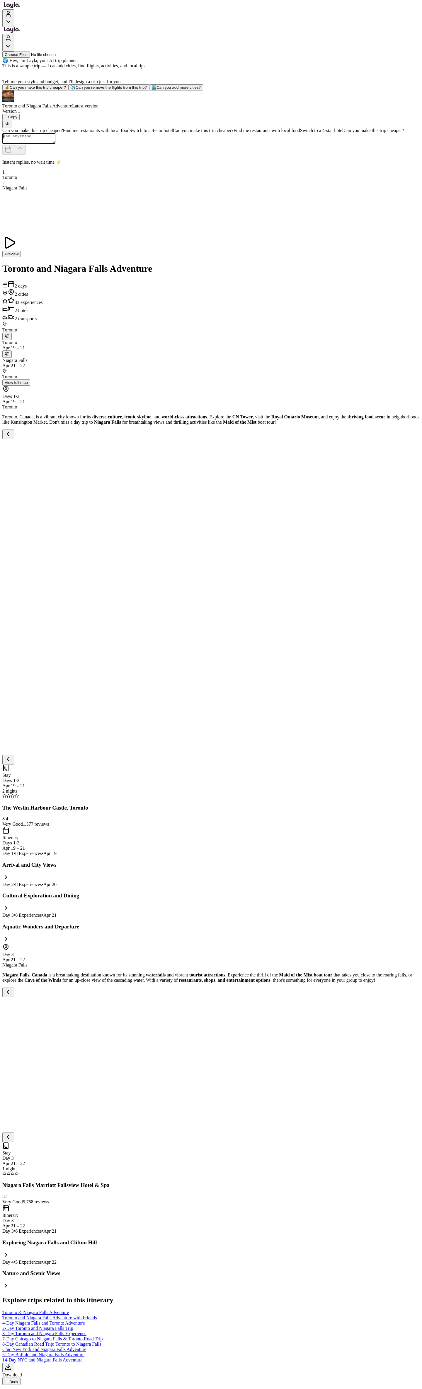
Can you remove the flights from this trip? (109, 87)
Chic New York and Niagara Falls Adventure (44, 1351)
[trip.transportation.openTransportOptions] (7, 338)
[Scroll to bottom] (7, 124)
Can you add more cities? (176, 87)
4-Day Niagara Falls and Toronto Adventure (43, 1324)
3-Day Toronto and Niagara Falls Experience (44, 1335)
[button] (211, 99)
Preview (11, 256)
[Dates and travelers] (8, 151)
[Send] (20, 151)
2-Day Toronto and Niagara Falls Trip (37, 1330)
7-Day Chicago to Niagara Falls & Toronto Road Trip (52, 1340)
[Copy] (11, 117)
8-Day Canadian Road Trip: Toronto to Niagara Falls (51, 1345)
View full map (16, 384)
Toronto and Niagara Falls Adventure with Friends (49, 1319)
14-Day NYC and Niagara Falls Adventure (42, 1361)
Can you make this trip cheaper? (35, 87)
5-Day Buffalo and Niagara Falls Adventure (43, 1356)
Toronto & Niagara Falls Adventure (35, 1314)
